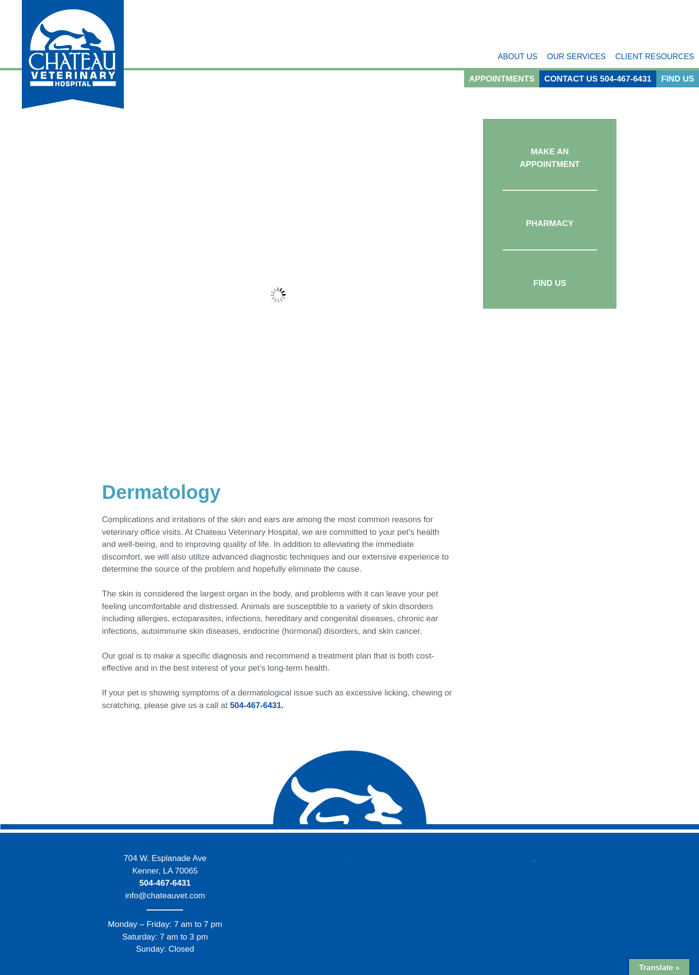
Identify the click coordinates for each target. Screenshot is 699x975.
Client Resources (655, 56)
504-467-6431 (165, 883)
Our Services (576, 56)
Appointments (501, 78)
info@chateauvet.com (165, 895)
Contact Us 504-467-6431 (597, 78)
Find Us (677, 78)
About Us (517, 56)
